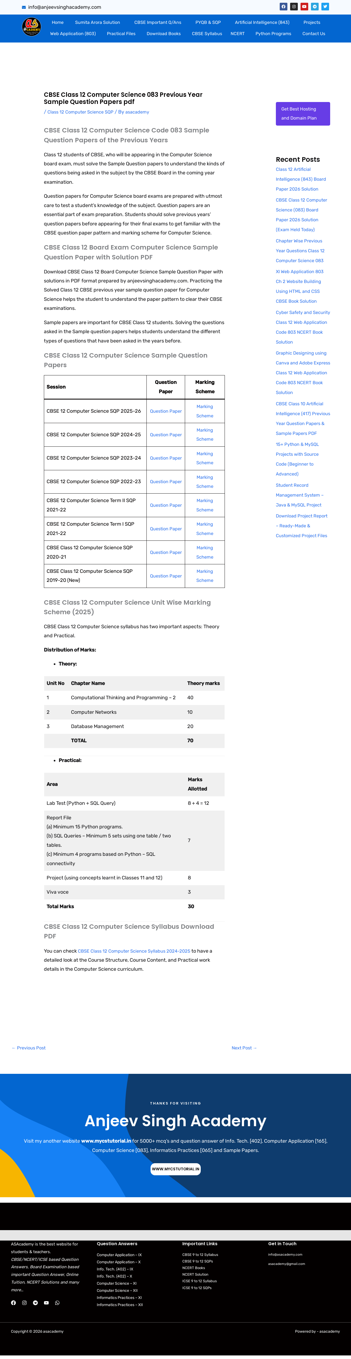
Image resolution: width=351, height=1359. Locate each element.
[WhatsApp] (57, 1304)
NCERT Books (193, 1269)
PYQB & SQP (208, 22)
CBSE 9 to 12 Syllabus (200, 1256)
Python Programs (273, 33)
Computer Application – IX (119, 1256)
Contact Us (313, 33)
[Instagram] (24, 1304)
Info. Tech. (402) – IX (115, 1270)
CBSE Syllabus (207, 33)
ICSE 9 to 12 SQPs (197, 1289)
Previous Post (30, 1048)
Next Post (243, 1048)
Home (58, 22)
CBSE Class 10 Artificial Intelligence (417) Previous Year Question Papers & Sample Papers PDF (302, 445)
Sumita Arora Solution (97, 22)
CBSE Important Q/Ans (157, 22)
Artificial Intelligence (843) (262, 22)
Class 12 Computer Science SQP (83, 112)
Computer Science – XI (117, 1284)
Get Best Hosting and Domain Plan (300, 115)
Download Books (164, 33)
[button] (99, 22)
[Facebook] (13, 1304)
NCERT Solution (195, 1276)
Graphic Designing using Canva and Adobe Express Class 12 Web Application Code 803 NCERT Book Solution (303, 394)
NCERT (238, 33)
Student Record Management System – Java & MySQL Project (302, 526)
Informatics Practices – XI (119, 1299)
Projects (312, 22)
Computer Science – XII (117, 1292)
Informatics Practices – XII (120, 1306)
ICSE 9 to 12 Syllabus (199, 1282)
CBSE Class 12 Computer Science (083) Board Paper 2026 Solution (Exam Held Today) (299, 231)
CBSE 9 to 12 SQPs (197, 1263)
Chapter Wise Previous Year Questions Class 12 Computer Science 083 (302, 272)
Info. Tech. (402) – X (114, 1277)
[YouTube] (46, 1304)
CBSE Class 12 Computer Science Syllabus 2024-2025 (139, 951)
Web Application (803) (73, 33)
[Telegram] (35, 1304)
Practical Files (121, 33)
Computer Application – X (119, 1263)
